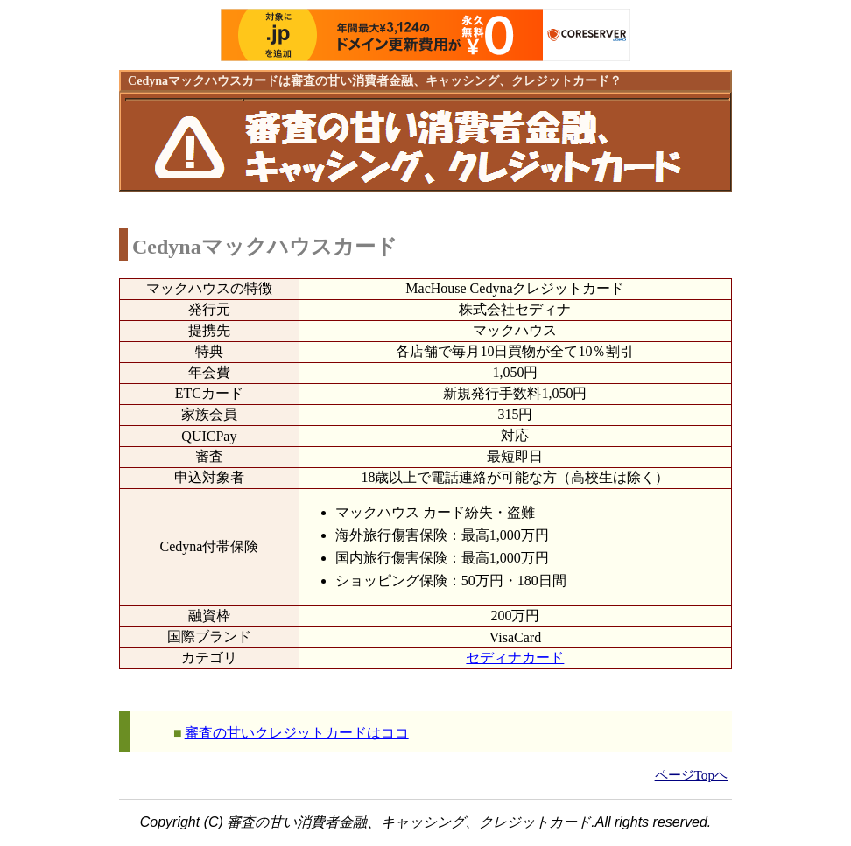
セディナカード (515, 657)
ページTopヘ (691, 774)
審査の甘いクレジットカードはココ (297, 732)
